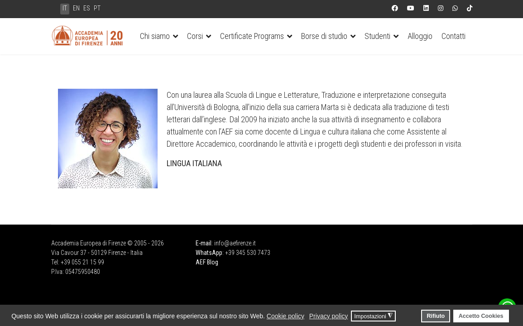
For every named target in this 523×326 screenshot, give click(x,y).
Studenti (377, 36)
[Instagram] (440, 8)
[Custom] (469, 8)
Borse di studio (324, 36)
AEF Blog (207, 262)
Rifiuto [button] (436, 316)
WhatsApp (209, 252)
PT (97, 8)
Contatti (453, 36)
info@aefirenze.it (235, 243)
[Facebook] (395, 8)
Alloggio (420, 36)
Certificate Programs (252, 36)
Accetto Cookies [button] (481, 316)
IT (64, 8)
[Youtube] (410, 8)
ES (86, 8)
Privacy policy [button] (328, 316)
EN (76, 8)
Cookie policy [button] (285, 316)
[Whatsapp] (455, 8)
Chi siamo (155, 36)
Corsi (195, 36)
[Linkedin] (426, 8)
